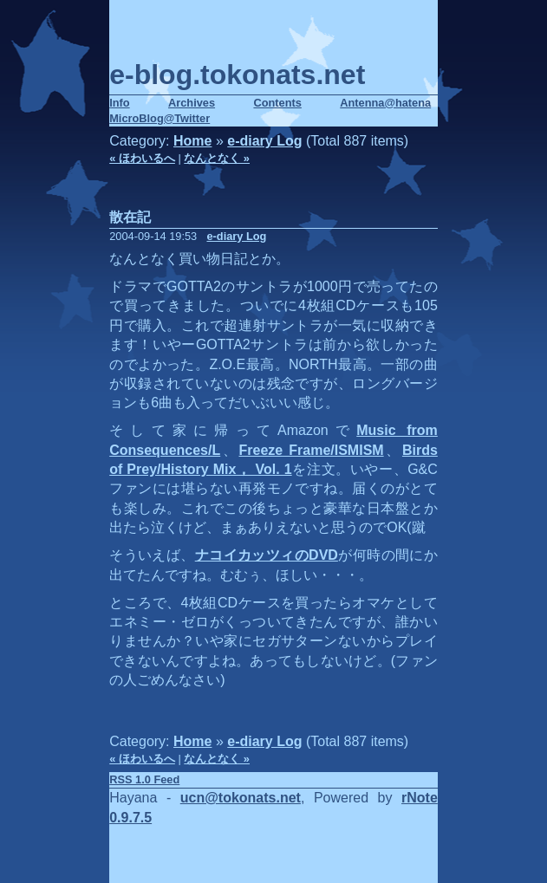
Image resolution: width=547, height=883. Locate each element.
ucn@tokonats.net (240, 797)
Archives (191, 102)
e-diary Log (264, 140)
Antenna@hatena (385, 102)
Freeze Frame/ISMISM (311, 450)
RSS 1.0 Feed (144, 779)
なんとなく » (217, 158)
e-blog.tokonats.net (237, 74)
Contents (277, 102)
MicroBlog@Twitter (159, 118)
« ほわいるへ (142, 158)
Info (119, 102)
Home (192, 140)
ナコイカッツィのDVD (266, 555)
